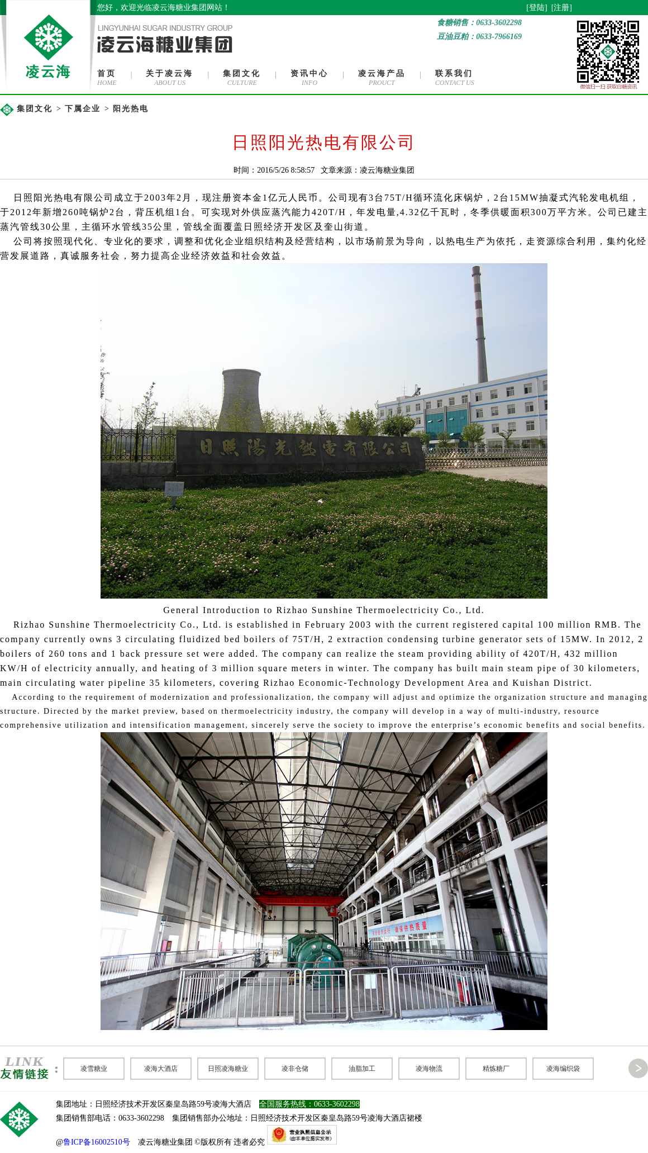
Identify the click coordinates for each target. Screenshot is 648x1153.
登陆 (537, 7)
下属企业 (83, 109)
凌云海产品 (382, 73)
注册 (561, 7)
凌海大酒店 (161, 1069)
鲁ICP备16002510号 (96, 1142)
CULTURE (242, 83)
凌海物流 (429, 1069)
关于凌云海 (169, 73)
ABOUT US (169, 83)
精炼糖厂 (496, 1069)
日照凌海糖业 (228, 1069)
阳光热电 (131, 109)
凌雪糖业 (93, 1069)
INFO (309, 83)
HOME (107, 83)
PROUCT (382, 83)
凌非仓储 (295, 1069)
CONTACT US (454, 83)
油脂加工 (362, 1069)
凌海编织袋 (563, 1069)
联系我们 (454, 73)
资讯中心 (309, 73)
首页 (106, 73)
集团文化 (242, 73)
